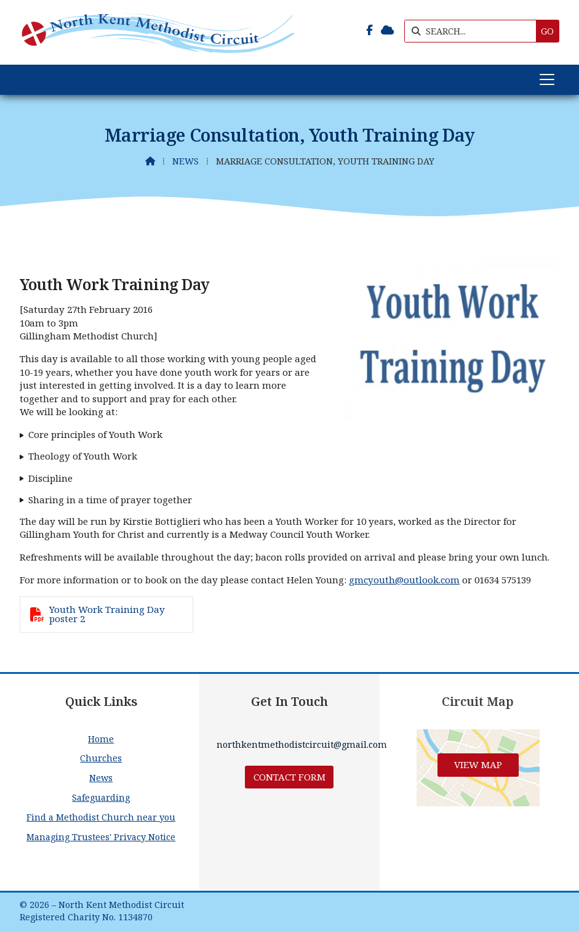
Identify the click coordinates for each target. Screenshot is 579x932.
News (185, 161)
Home (101, 739)
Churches (101, 758)
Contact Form (289, 777)
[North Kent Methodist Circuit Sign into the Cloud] (387, 30)
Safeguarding (101, 797)
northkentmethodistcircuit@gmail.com (302, 744)
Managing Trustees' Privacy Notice (100, 837)
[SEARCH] (473, 31)
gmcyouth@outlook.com (404, 579)
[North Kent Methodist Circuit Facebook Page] (369, 30)
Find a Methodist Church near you (100, 817)
